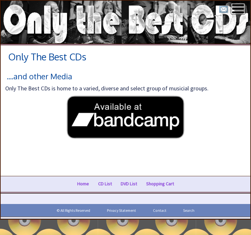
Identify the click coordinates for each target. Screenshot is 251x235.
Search (188, 210)
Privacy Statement (121, 210)
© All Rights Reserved (73, 210)
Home (83, 184)
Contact (159, 210)
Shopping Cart (160, 184)
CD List (105, 184)
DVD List (129, 184)
